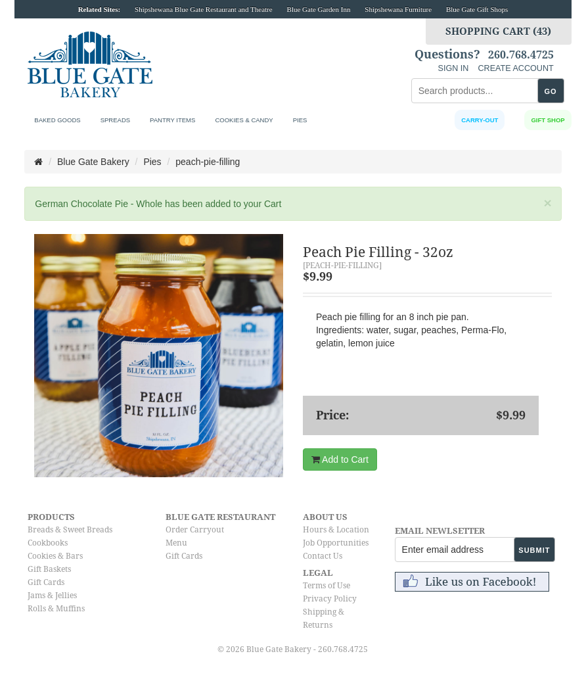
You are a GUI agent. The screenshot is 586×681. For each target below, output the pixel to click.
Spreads (115, 120)
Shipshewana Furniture (398, 9)
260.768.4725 (521, 55)
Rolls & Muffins (56, 608)
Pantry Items (172, 120)
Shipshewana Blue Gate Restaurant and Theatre (204, 9)
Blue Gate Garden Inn (319, 9)
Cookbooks (48, 543)
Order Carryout (195, 529)
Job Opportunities (336, 543)
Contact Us (322, 556)
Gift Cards (46, 582)
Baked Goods (57, 120)
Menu (176, 543)
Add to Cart (340, 459)
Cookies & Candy (244, 120)
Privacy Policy (330, 598)
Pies (300, 120)
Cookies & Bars (55, 556)
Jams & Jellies (52, 595)
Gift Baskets (49, 569)
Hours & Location (336, 529)
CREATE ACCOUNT (515, 68)
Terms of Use (326, 585)
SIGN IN (453, 68)
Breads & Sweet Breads (70, 529)
